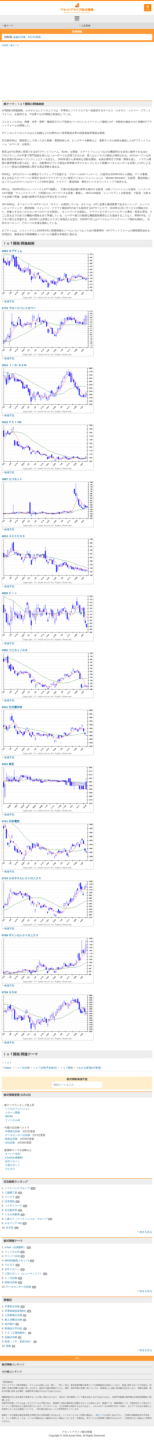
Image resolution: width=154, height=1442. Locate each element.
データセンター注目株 (17, 1135)
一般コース (99, 1415)
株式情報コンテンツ (13, 1364)
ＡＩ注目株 (11, 1278)
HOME (5, 45)
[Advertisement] (77, 74)
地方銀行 (10, 1323)
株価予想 (9, 301)
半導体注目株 (12, 1131)
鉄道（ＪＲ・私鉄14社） (19, 1341)
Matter (7, 1067)
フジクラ (10, 1196)
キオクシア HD (13, 1223)
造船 (8, 1345)
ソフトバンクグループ (17, 1188)
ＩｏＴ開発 (66, 1067)
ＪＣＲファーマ (13, 1205)
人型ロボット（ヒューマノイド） (23, 1273)
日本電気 (10, 1201)
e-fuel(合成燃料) (14, 1157)
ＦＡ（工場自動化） (16, 1332)
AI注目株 (10, 1142)
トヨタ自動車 (12, 1214)
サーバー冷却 (12, 1153)
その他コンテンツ (12, 1371)
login (148, 10)
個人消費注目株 (13, 1319)
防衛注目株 (11, 1138)
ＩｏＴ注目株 (22, 1067)
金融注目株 (11, 1337)
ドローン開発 (12, 1112)
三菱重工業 (11, 1192)
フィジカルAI (12, 1120)
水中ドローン (12, 1161)
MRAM (9, 1116)
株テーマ (7, 25)
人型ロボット (12, 1165)
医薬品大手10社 (14, 1328)
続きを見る (146, 1231)
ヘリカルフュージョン (17, 1108)
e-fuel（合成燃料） (15, 1247)
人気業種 (84, 25)
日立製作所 (11, 1210)
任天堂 (9, 1227)
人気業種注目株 (13, 1315)
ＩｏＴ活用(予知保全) (45, 1067)
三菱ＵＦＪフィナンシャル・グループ (26, 1218)
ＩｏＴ (8, 1062)
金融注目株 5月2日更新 (27, 37)
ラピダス (10, 1168)
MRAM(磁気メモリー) (17, 1260)
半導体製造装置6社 (15, 1310)
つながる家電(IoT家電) (89, 1067)
